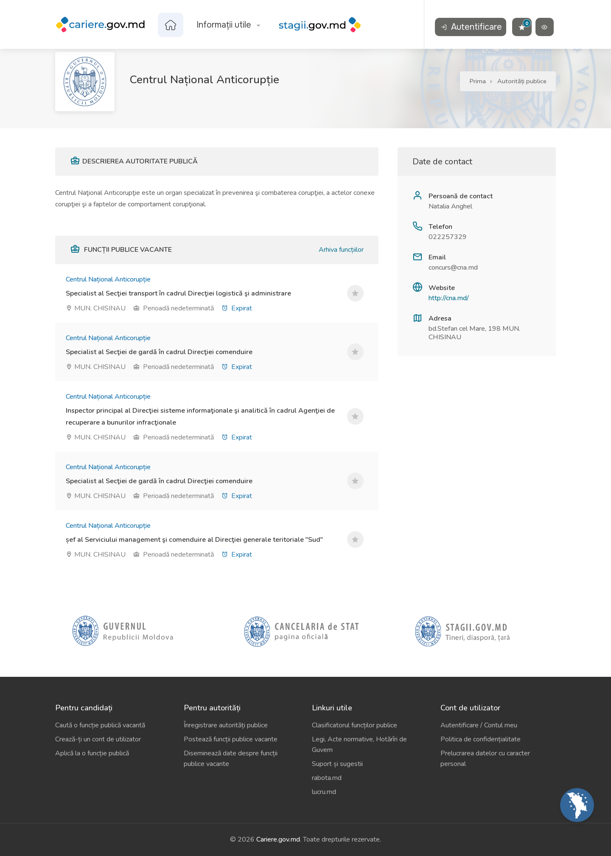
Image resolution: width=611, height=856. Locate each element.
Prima (477, 81)
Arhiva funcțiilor (341, 249)
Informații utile (223, 25)
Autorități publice (522, 81)
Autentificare (471, 27)
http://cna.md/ (449, 298)
